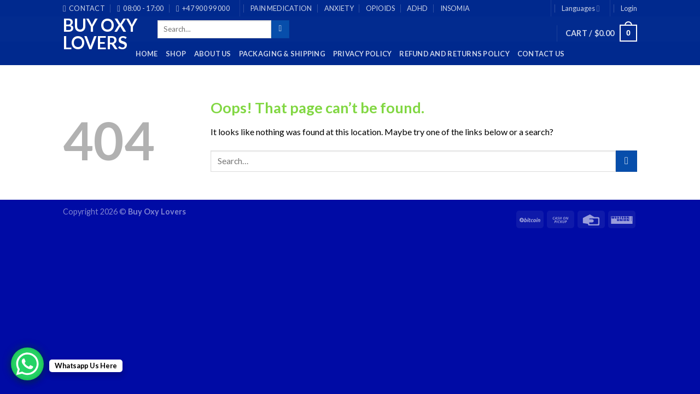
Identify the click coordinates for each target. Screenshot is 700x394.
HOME (147, 53)
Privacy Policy (362, 53)
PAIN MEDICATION (281, 8)
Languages (581, 8)
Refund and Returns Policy (454, 53)
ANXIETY (339, 8)
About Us (212, 53)
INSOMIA (455, 8)
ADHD (417, 8)
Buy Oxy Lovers (100, 33)
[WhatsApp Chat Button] (27, 363)
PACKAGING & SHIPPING (282, 53)
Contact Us (541, 53)
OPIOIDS (380, 8)
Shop (176, 53)
